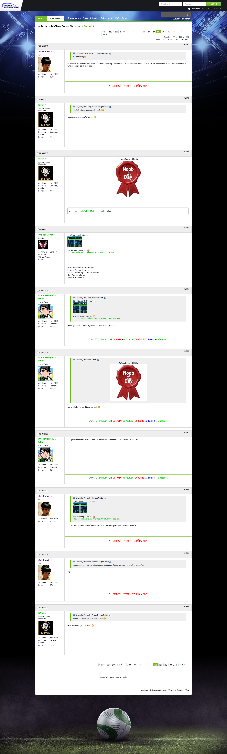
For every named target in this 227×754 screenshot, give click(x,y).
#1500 (186, 606)
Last (105, 34)
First (122, 32)
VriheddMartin (89, 211)
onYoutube (128, 339)
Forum (41, 18)
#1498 (186, 489)
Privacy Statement (158, 690)
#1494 (186, 228)
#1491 (186, 45)
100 (138, 32)
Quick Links (106, 18)
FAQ (117, 18)
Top (187, 690)
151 (163, 32)
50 (133, 32)
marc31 (102, 211)
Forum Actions (90, 18)
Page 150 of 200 (111, 32)
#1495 (186, 289)
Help (209, 9)
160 (173, 32)
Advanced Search (181, 19)
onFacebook (161, 339)
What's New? (56, 18)
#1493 (186, 152)
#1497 (186, 432)
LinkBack (158, 40)
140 (143, 32)
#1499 (186, 553)
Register (217, 9)
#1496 (186, 351)
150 (158, 32)
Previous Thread (108, 677)
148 (148, 32)
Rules (124, 18)
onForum (103, 339)
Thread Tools (172, 40)
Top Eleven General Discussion (65, 26)
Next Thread (121, 677)
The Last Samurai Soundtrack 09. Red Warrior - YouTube (90, 253)
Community (73, 18)
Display (184, 40)
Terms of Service (176, 690)
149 (153, 32)
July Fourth (79, 211)
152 (168, 32)
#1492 (186, 98)
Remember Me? (198, 9)
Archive (144, 690)
